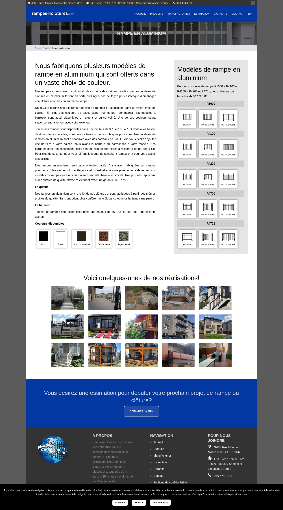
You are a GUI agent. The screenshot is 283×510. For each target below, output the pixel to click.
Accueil (140, 13)
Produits (156, 13)
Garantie (220, 13)
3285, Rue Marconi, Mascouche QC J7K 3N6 (56, 3)
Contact (238, 13)
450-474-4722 (184, 3)
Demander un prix (141, 411)
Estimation (201, 13)
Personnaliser (160, 502)
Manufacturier (179, 13)
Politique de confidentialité (168, 482)
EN (250, 13)
